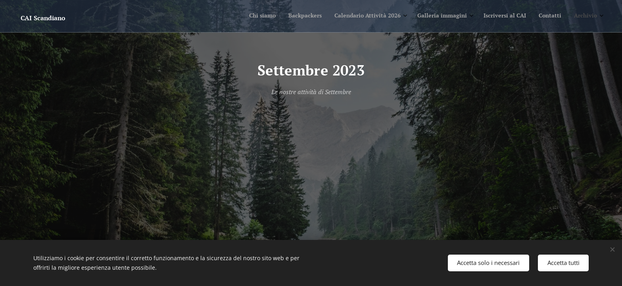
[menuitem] (515, 16)
